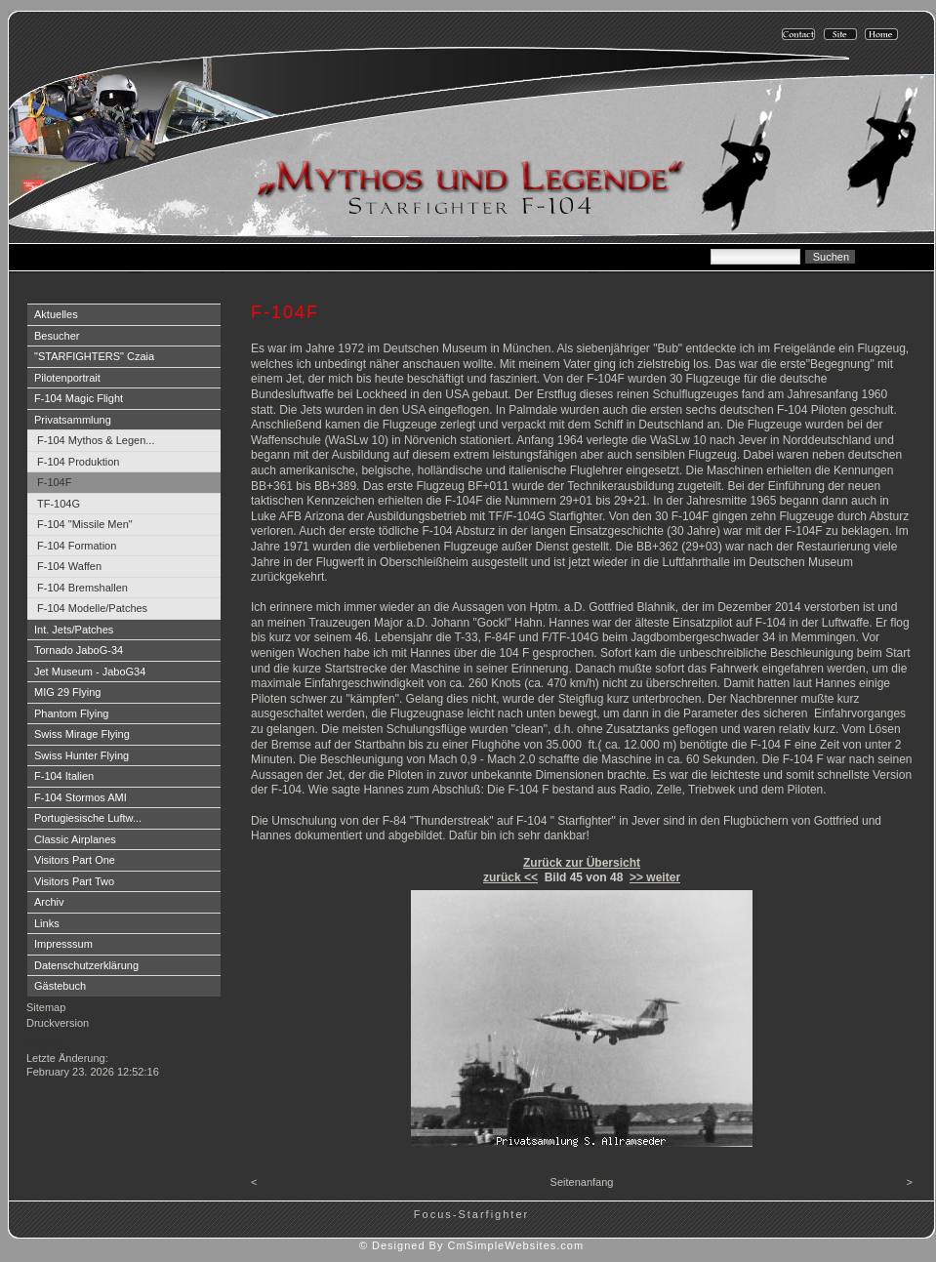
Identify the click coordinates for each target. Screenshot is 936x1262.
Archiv (49, 902)
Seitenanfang (582, 1182)
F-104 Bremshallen (82, 587)
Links (47, 923)
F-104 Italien (64, 776)
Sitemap (45, 1007)
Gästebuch (60, 986)
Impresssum (63, 944)
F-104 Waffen (69, 566)
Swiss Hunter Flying (81, 755)
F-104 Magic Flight (78, 398)
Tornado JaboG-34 (78, 650)
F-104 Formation (76, 545)
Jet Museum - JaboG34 (89, 671)
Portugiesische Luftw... (88, 818)
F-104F (54, 482)
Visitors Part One (74, 860)
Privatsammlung (72, 420)
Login (41, 1041)
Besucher (56, 336)
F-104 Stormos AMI (80, 797)
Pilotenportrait (67, 378)
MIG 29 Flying (67, 692)
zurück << (510, 877)
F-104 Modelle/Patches (92, 608)
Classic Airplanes (75, 839)
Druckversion (57, 1023)
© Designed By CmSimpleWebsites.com (471, 1245)
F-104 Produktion (78, 462)
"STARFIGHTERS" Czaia (94, 356)
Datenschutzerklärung (86, 965)
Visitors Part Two (74, 881)
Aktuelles (56, 314)
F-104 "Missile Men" (85, 524)
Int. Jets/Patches (73, 629)
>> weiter (655, 877)
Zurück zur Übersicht (581, 863)
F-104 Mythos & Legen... (95, 440)
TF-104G (58, 503)
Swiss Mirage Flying (82, 734)
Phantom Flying (71, 713)
